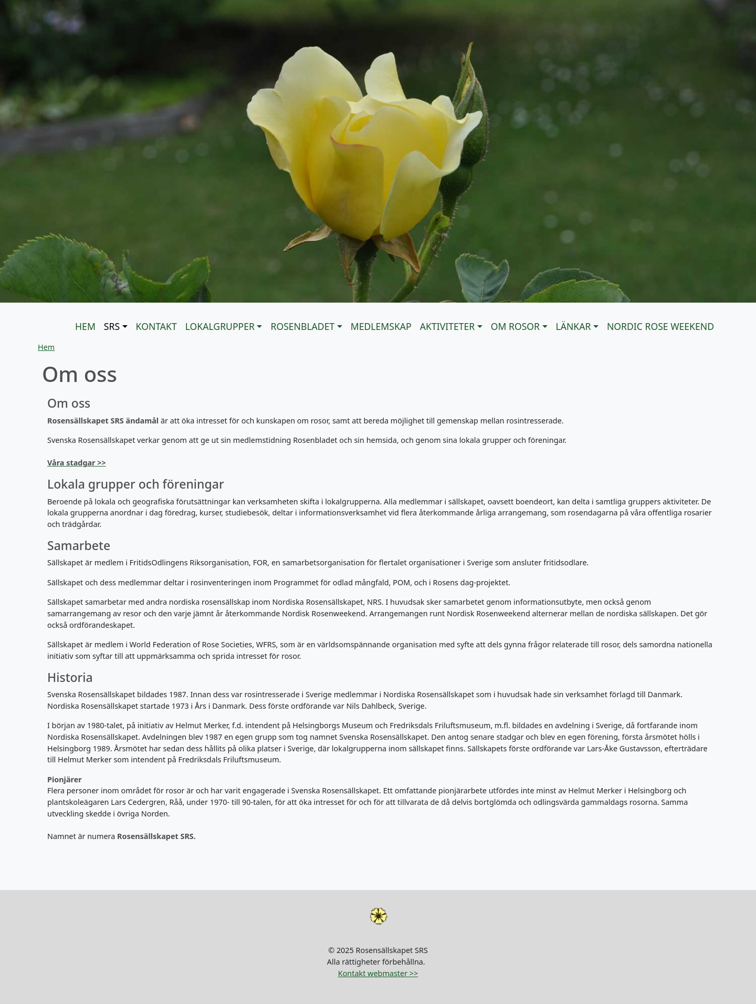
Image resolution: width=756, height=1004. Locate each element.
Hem (85, 326)
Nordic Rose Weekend (660, 326)
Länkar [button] (573, 326)
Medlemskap (381, 326)
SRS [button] (112, 326)
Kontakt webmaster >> (378, 973)
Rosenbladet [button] (302, 326)
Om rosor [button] (515, 326)
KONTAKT (156, 326)
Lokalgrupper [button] (220, 326)
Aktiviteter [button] (447, 326)
